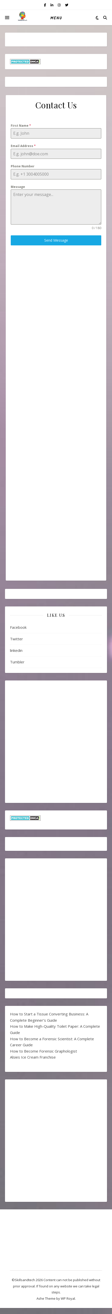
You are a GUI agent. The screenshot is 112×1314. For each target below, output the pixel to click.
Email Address (23, 146)
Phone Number (22, 166)
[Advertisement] (56, 285)
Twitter (16, 638)
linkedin (16, 650)
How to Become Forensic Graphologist (43, 1051)
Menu (56, 18)
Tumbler (17, 661)
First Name (21, 125)
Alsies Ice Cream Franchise (33, 1057)
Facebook (18, 627)
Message (18, 187)
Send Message (56, 240)
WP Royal (68, 1298)
